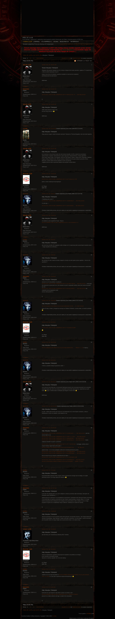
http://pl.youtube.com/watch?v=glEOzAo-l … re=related (63, 433)
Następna (39, 58)
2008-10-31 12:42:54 (48, 569)
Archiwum (37, 55)
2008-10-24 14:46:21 (48, 193)
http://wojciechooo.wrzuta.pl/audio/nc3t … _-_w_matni (63, 447)
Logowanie (74, 41)
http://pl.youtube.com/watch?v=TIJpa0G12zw (58, 327)
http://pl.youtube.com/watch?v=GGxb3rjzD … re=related (63, 459)
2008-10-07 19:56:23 (49, 173)
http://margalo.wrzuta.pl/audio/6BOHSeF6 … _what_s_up (62, 347)
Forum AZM (27, 38)
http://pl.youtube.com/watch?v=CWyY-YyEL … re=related (63, 436)
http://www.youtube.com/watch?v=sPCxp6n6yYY (60, 222)
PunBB (89, 613)
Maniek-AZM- (28, 173)
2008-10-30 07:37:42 (49, 488)
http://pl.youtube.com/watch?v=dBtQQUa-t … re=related (64, 94)
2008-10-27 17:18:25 (48, 470)
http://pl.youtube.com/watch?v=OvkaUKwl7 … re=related (64, 288)
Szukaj (55, 41)
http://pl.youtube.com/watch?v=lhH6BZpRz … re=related (63, 438)
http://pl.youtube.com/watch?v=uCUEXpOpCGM (59, 457)
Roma (25, 342)
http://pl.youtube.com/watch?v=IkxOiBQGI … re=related (63, 440)
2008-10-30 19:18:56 (49, 549)
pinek (25, 239)
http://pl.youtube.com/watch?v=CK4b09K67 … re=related (63, 201)
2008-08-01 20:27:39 (49, 64)
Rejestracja (64, 41)
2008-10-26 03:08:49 (49, 428)
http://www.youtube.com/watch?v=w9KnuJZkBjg (60, 594)
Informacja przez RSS (84, 61)
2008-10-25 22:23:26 (49, 322)
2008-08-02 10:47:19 (49, 89)
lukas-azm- (27, 529)
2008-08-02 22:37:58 (49, 148)
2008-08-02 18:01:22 (49, 104)
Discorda (67, 50)
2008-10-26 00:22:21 (49, 382)
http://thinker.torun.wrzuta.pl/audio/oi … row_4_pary (62, 461)
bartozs (26, 89)
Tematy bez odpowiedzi (83, 44)
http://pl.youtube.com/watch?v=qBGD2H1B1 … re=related (63, 205)
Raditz (25, 193)
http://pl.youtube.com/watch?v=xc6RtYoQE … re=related (64, 283)
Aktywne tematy (66, 44)
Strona (25, 86)
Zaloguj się (66, 58)
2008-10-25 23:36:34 (49, 360)
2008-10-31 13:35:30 (49, 587)
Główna (36, 41)
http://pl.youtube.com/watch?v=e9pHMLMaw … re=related (63, 451)
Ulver (25, 128)
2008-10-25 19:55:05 (49, 300)
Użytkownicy (46, 41)
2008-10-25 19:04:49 (49, 276)
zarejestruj (76, 58)
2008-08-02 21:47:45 (49, 128)
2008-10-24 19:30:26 (49, 215)
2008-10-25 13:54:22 (48, 255)
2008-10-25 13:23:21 (48, 239)
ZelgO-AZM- (27, 64)
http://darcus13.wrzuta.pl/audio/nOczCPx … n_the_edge (63, 306)
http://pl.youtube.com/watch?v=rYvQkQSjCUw (59, 179)
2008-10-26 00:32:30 (49, 406)
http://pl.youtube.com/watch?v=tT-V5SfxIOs (59, 444)
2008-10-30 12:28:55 (49, 529)
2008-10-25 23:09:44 (49, 342)
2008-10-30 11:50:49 (49, 511)
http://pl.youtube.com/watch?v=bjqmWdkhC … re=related (63, 453)
